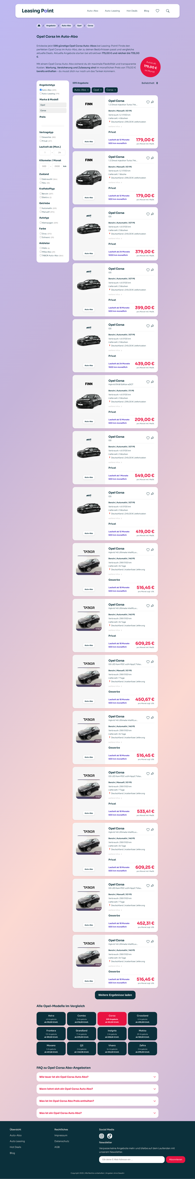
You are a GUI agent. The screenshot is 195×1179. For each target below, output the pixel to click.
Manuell (47, 212)
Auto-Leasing (112, 10)
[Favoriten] (157, 10)
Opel (81, 26)
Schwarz (47, 237)
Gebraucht (48, 179)
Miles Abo (47, 252)
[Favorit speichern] (148, 103)
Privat (46, 141)
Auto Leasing (17, 1141)
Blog (146, 10)
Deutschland (117, 122)
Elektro (45, 197)
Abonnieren (175, 1159)
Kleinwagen (49, 223)
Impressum (60, 1135)
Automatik (48, 208)
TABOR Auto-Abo (51, 256)
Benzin (46, 194)
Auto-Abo (92, 10)
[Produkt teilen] (152, 103)
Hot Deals (132, 10)
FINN (45, 248)
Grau (46, 234)
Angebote (51, 26)
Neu (45, 183)
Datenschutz (61, 1141)
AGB (57, 1147)
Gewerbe (48, 137)
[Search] (168, 10)
